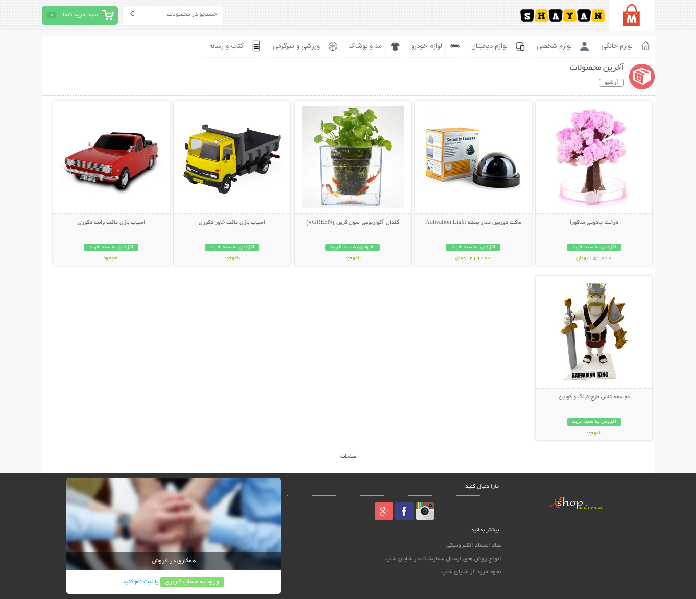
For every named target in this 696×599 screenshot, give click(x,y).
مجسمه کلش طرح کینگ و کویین (594, 397)
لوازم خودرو (426, 46)
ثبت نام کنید (138, 582)
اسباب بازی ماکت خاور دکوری (232, 223)
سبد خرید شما (80, 15)
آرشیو (611, 83)
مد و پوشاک (365, 46)
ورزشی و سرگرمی (296, 46)
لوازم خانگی (617, 46)
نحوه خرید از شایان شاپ (471, 572)
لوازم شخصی (554, 46)
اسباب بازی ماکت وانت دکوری (111, 223)
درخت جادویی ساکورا (594, 223)
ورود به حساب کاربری (192, 582)
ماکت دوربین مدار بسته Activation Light (473, 223)
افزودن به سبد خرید (594, 247)
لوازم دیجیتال (489, 46)
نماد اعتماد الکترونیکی (473, 545)
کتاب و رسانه (226, 46)
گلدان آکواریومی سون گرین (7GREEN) (352, 223)
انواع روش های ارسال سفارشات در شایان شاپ (443, 559)
